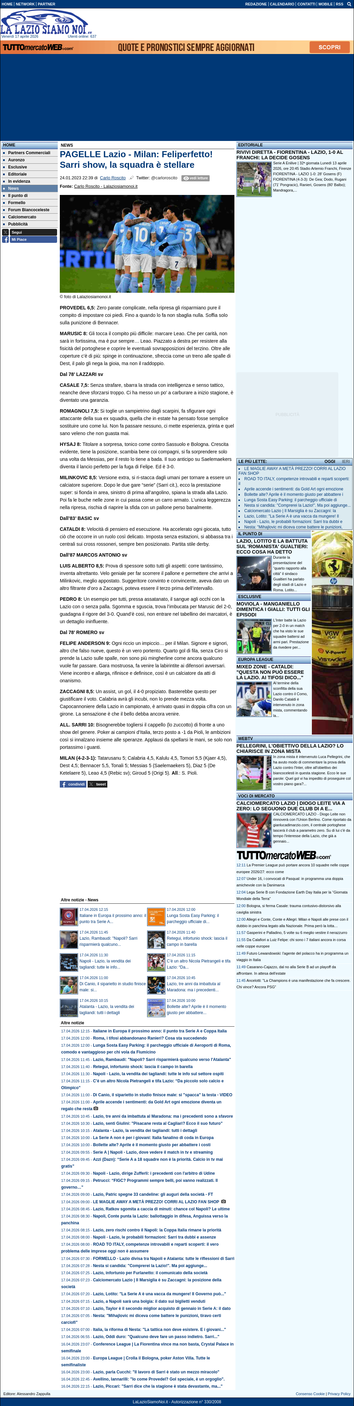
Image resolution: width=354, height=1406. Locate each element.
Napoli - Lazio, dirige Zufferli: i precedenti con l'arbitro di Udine (154, 1173)
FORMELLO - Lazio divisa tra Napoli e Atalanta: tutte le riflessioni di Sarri (163, 1258)
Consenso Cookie (310, 1394)
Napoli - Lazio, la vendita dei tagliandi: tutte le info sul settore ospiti (158, 1073)
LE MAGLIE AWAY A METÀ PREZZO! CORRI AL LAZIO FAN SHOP (156, 1202)
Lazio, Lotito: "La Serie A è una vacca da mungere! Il (291, 516)
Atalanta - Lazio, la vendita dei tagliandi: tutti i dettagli (145, 1130)
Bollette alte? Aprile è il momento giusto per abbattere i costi (152, 1144)
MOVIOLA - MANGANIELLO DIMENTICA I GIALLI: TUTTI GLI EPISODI (273, 609)
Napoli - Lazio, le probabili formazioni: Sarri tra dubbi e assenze (154, 1237)
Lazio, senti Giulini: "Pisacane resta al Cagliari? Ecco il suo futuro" (158, 1123)
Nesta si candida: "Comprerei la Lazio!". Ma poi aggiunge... (150, 1265)
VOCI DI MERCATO (256, 796)
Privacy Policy (339, 1394)
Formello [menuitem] (14, 202)
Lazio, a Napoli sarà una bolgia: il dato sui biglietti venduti (149, 1301)
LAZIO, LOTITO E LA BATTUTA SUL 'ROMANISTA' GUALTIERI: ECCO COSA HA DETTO (272, 546)
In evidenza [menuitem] (16, 181)
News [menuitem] (11, 188)
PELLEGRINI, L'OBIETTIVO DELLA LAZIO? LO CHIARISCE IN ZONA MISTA (289, 748)
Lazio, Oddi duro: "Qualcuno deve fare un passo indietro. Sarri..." (156, 1336)
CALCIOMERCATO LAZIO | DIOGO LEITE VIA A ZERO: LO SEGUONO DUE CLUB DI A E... (290, 805)
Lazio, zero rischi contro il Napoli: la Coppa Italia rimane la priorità (157, 1230)
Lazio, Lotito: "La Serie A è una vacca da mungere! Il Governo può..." (159, 1294)
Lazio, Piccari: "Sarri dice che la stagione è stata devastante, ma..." (158, 1386)
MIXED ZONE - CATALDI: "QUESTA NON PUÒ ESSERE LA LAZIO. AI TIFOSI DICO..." (270, 672)
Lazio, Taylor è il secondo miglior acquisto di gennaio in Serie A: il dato (162, 1308)
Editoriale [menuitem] (15, 174)
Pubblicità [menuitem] (15, 224)
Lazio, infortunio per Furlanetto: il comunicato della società (150, 1272)
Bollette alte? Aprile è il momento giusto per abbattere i (293, 494)
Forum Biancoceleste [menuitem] (26, 210)
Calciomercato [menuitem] (19, 217)
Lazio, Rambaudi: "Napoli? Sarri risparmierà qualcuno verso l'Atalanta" (162, 1059)
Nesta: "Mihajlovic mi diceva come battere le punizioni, (293, 527)
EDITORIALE (250, 145)
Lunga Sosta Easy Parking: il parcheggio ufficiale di (290, 500)
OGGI (329, 461)
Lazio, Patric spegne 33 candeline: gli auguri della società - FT (153, 1194)
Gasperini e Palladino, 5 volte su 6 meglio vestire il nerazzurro (297, 933)
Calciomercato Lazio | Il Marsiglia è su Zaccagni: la (290, 510)
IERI (346, 461)
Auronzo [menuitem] (14, 160)
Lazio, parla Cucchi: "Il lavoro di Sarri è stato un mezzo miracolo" (156, 1372)
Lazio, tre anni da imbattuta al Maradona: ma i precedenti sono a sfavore (163, 1116)
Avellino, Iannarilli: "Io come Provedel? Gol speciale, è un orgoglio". (159, 1379)
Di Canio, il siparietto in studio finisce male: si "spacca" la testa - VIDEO (162, 1095)
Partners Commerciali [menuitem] (26, 152)
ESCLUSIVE (249, 596)
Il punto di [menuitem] (15, 195)
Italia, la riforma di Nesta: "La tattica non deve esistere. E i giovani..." (159, 1329)
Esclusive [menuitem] (15, 167)
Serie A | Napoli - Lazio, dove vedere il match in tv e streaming (153, 1152)
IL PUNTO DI (250, 533)
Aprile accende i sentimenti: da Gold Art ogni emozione (293, 489)
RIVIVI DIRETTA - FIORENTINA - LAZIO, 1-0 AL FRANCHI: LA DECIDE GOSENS (289, 154)
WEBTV (245, 738)
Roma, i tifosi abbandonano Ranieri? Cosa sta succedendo (150, 1038)
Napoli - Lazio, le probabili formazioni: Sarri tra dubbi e (293, 521)
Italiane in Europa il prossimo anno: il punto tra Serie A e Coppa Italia (160, 1031)
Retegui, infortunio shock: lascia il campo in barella (143, 1066)
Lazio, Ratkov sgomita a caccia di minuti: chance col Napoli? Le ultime (161, 1209)
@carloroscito (164, 178)
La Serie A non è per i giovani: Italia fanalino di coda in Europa (153, 1137)
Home (9, 145)
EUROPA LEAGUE (255, 659)
